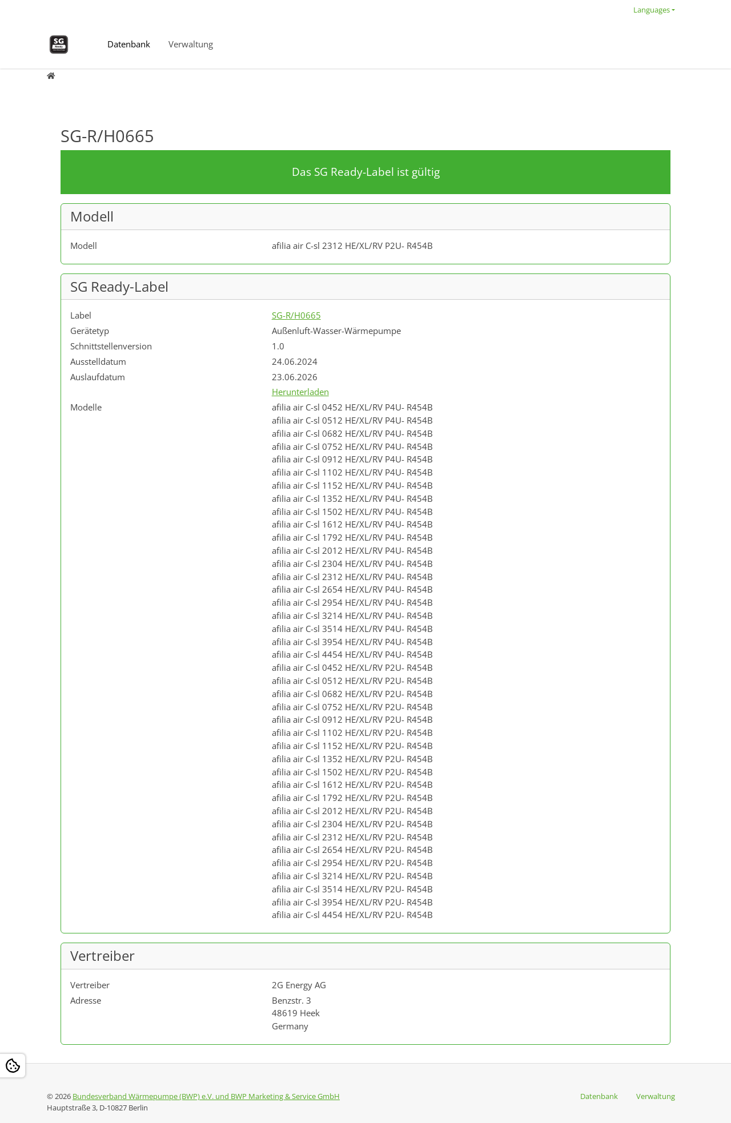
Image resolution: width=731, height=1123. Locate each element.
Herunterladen (300, 391)
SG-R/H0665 (296, 315)
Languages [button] (651, 10)
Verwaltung (190, 44)
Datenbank (128, 44)
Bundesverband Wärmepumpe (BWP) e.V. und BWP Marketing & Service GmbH (206, 1096)
